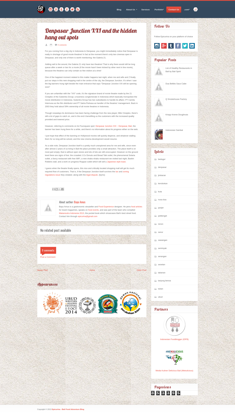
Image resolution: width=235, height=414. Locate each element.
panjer (161, 208)
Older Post (141, 270)
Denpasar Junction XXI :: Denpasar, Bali (114, 126)
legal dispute (92, 175)
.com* (186, 9)
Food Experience (106, 206)
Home (92, 270)
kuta (160, 191)
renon (160, 224)
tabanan (161, 272)
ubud (160, 297)
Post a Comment (48, 257)
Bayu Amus (79, 202)
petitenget (162, 216)
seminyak (162, 248)
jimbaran (162, 175)
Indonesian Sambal (174, 130)
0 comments (62, 45)
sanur (160, 232)
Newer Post (42, 270)
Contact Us (173, 9)
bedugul (161, 159)
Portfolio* (159, 9)
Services (145, 9)
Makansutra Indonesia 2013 (71, 213)
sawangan (162, 240)
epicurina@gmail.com (87, 216)
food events (93, 210)
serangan (162, 256)
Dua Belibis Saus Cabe (176, 83)
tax (117, 171)
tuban (160, 289)
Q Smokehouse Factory (176, 99)
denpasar (162, 167)
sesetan (161, 264)
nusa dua (162, 199)
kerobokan (163, 183)
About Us (130, 9)
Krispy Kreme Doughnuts (177, 114)
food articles (136, 206)
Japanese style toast (116, 162)
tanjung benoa (164, 280)
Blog (119, 9)
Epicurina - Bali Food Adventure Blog (68, 409)
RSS (77, 9)
